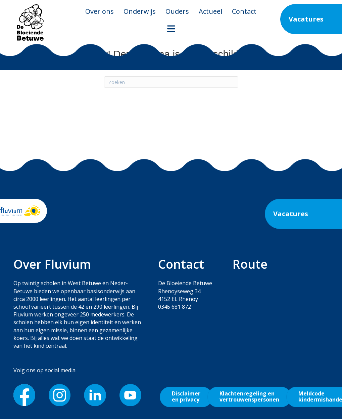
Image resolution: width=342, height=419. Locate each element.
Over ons (99, 11)
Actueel (210, 11)
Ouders (177, 11)
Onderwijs (140, 11)
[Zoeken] (171, 82)
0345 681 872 (174, 306)
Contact (244, 11)
